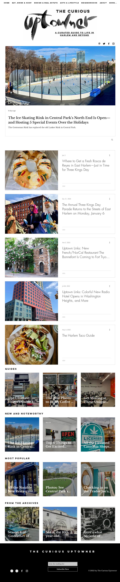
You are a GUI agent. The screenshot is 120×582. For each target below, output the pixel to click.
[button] (112, 140)
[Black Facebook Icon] (108, 43)
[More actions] (110, 155)
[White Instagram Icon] (26, 570)
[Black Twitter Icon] (104, 43)
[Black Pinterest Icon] (99, 43)
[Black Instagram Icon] (113, 43)
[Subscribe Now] (63, 569)
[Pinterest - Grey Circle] (11, 570)
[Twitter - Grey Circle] (16, 570)
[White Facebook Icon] (21, 570)
